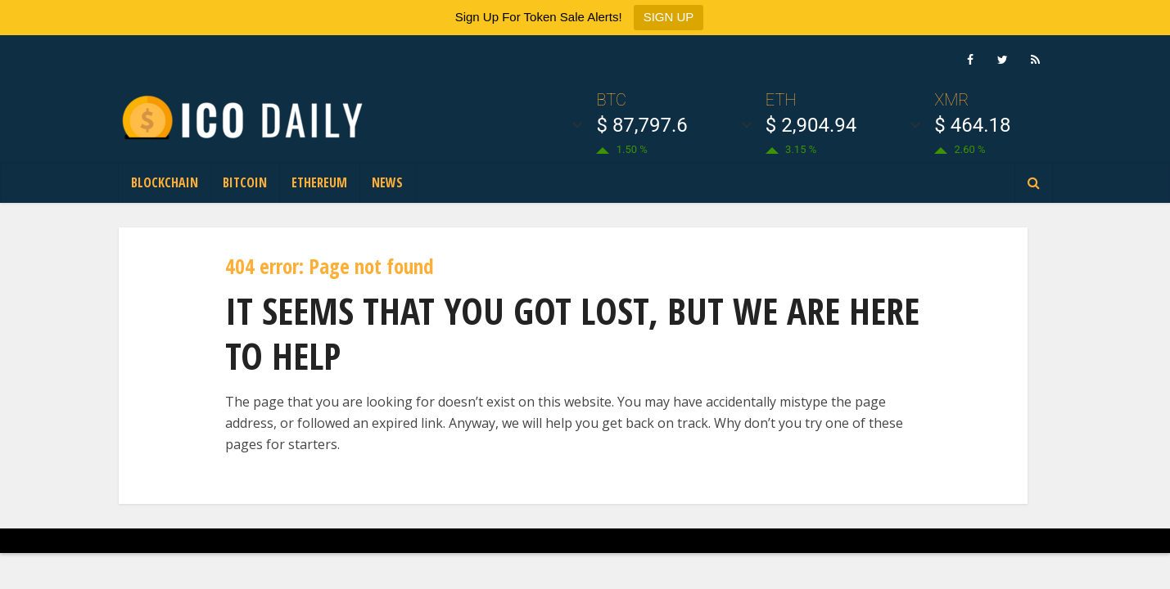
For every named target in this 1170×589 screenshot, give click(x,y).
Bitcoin (245, 182)
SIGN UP (669, 17)
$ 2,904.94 (811, 125)
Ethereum (319, 182)
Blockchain (164, 182)
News (387, 182)
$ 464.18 (972, 125)
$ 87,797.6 (641, 125)
